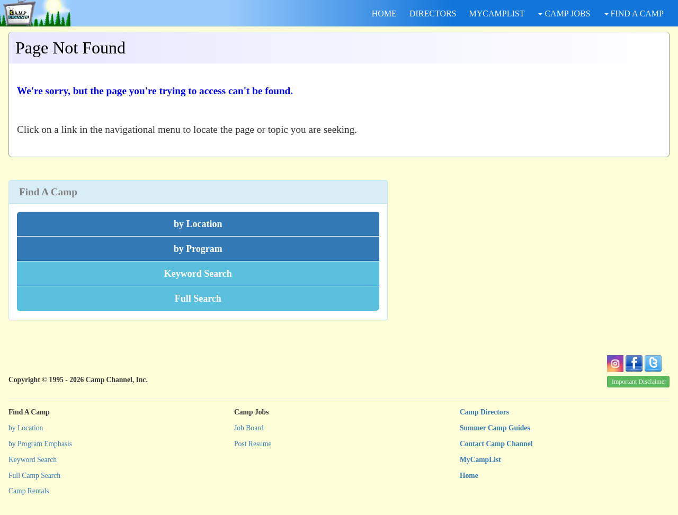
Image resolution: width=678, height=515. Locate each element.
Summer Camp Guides (495, 428)
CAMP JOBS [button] (564, 13)
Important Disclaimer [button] (639, 381)
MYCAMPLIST (497, 13)
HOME (384, 13)
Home (469, 476)
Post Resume (253, 444)
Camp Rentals (28, 491)
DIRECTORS (433, 13)
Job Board (249, 428)
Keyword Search (32, 460)
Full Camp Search (34, 476)
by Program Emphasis (40, 444)
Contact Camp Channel (496, 444)
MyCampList (480, 460)
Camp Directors (484, 412)
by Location (25, 428)
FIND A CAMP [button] (634, 13)
